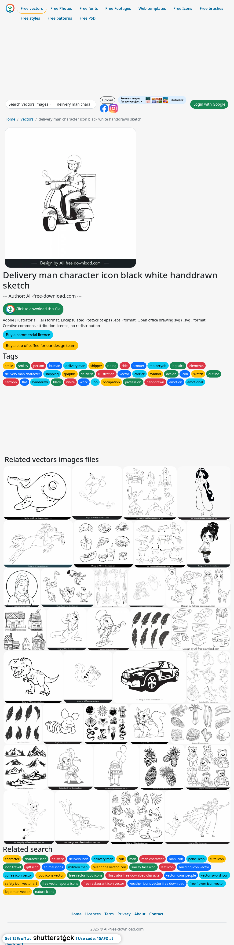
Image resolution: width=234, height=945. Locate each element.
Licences (93, 913)
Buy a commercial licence (28, 334)
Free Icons (182, 8)
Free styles (30, 18)
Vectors (26, 119)
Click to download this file (33, 309)
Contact (156, 913)
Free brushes (211, 8)
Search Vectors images (28, 104)
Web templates (152, 8)
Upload (107, 100)
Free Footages (118, 8)
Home (10, 119)
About (139, 913)
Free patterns (60, 18)
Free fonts (89, 8)
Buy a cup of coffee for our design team (40, 345)
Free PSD (87, 18)
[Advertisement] (117, 59)
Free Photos (61, 8)
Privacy (124, 913)
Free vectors (32, 8)
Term (109, 913)
